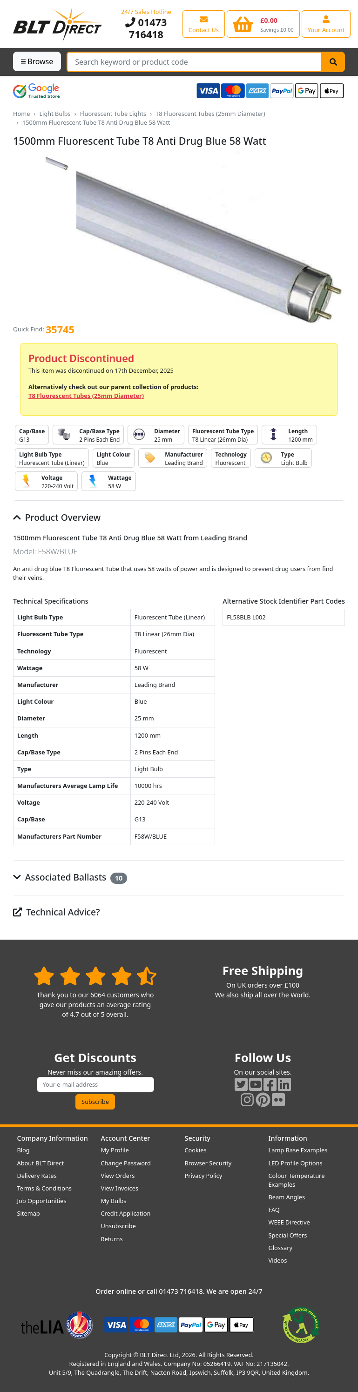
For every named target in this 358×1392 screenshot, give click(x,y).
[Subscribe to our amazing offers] (95, 1084)
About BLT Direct (40, 1163)
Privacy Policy (204, 1175)
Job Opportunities (42, 1201)
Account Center (125, 1138)
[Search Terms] (194, 62)
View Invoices (120, 1188)
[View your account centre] (326, 23)
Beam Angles (287, 1197)
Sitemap (28, 1213)
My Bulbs (114, 1201)
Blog (23, 1150)
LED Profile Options (296, 1163)
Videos (278, 1260)
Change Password (126, 1163)
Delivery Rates (37, 1175)
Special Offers (288, 1235)
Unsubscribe (118, 1226)
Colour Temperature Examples (297, 1180)
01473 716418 (146, 28)
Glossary (281, 1248)
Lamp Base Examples (298, 1150)
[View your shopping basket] (263, 23)
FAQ (274, 1209)
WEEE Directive (289, 1222)
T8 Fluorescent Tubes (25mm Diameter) (210, 113)
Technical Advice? (56, 912)
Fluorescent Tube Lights (113, 113)
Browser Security (208, 1163)
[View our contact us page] (203, 23)
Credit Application (126, 1213)
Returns (112, 1239)
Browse (37, 61)
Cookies (196, 1150)
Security (197, 1138)
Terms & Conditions (44, 1188)
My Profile (115, 1150)
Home (21, 113)
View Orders (118, 1175)
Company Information (52, 1138)
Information (288, 1138)
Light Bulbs (54, 113)
